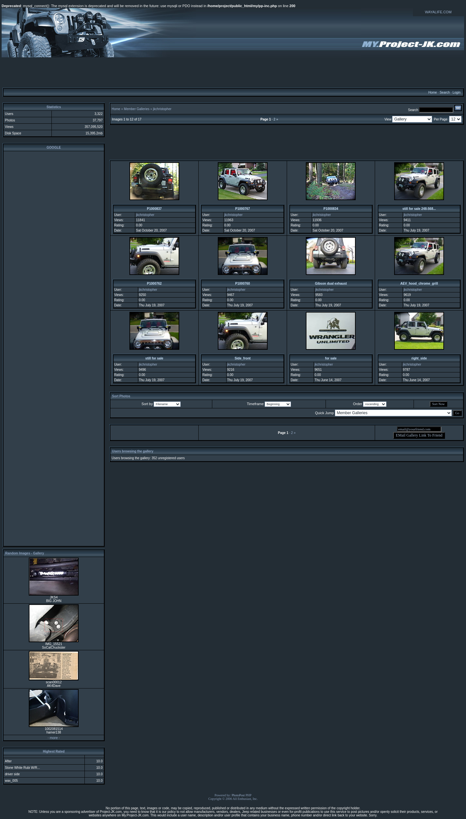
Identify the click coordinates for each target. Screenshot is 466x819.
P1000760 (242, 283)
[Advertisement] (233, 72)
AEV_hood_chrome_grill (419, 283)
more (54, 738)
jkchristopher (162, 109)
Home (432, 92)
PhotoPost (238, 795)
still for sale (154, 358)
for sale (331, 358)
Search (444, 92)
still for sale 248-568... (419, 208)
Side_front (242, 358)
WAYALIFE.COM (438, 12)
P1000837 (154, 208)
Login (456, 92)
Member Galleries (137, 109)
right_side (419, 358)
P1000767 (242, 208)
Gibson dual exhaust (331, 283)
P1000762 (154, 283)
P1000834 (331, 208)
